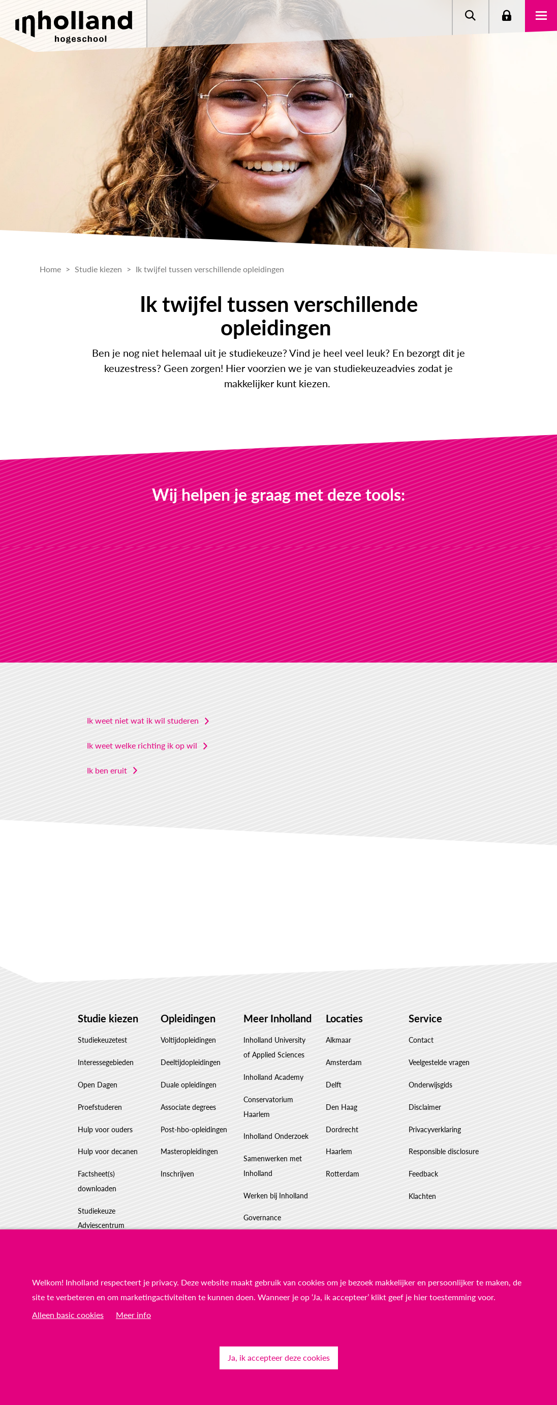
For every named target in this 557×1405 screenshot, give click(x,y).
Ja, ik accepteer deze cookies (279, 1357)
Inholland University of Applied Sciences (274, 1047)
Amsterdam (344, 1062)
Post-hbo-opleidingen (194, 1129)
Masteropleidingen (189, 1151)
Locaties (344, 1018)
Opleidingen (188, 1018)
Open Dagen (97, 1084)
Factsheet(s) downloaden (97, 1181)
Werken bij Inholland (275, 1195)
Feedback (423, 1173)
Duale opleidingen (188, 1084)
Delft (334, 1084)
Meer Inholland (277, 1018)
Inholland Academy (273, 1077)
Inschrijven (177, 1173)
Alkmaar (338, 1040)
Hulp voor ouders (105, 1129)
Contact (421, 1040)
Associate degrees (188, 1107)
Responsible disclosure (444, 1151)
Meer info (133, 1315)
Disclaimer (425, 1107)
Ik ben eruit (107, 770)
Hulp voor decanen (108, 1151)
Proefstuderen (100, 1107)
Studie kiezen (108, 1018)
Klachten (422, 1196)
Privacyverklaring (435, 1129)
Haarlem (339, 1151)
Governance (262, 1217)
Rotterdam (342, 1173)
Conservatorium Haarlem (268, 1107)
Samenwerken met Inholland (272, 1166)
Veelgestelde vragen (439, 1062)
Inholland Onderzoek (275, 1136)
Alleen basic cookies (68, 1315)
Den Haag (341, 1107)
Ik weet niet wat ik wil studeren (143, 720)
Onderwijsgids (430, 1084)
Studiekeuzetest (102, 1040)
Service (425, 1018)
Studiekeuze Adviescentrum (101, 1218)
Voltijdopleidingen (188, 1040)
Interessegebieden (106, 1062)
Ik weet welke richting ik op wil (142, 745)
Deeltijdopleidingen (191, 1062)
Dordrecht (342, 1129)
